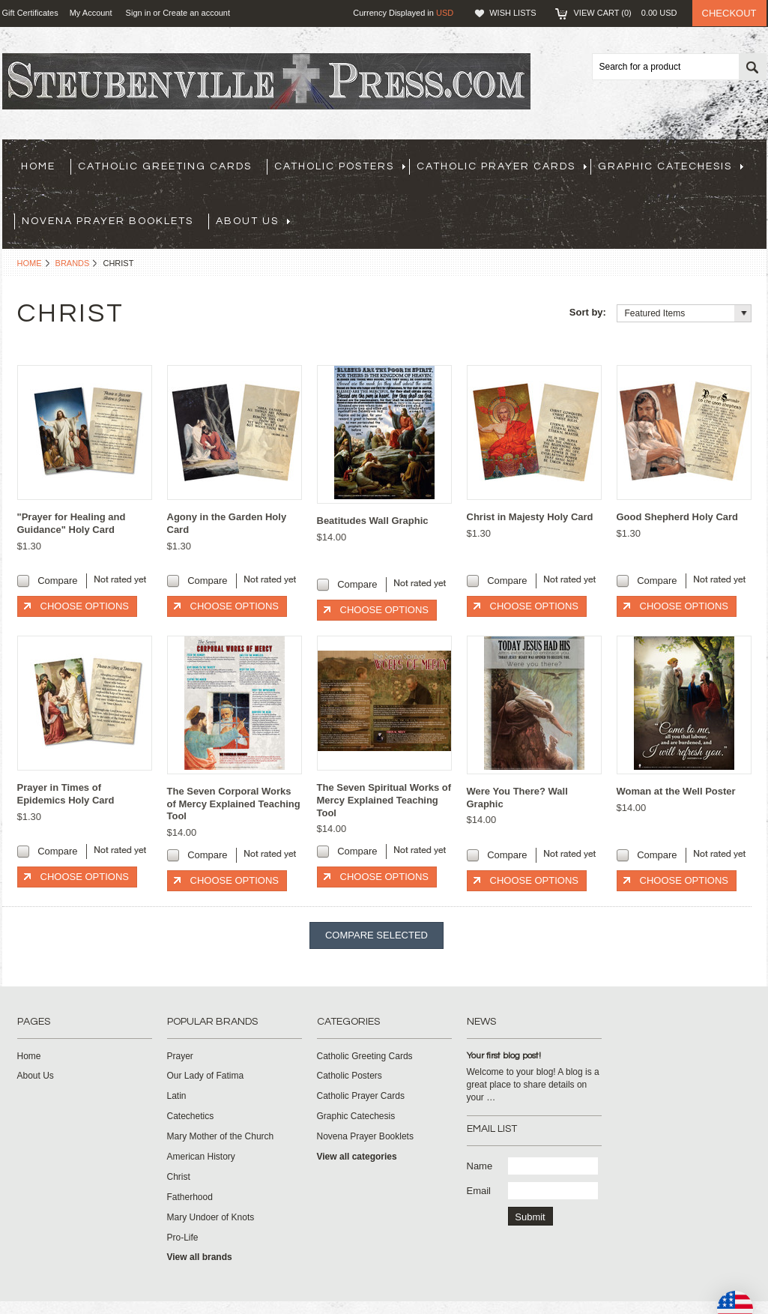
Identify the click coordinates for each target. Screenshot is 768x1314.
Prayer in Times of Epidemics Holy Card (66, 794)
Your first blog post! (504, 1056)
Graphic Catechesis (670, 166)
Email (479, 1190)
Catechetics (190, 1116)
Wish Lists (512, 12)
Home (29, 263)
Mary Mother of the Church (220, 1136)
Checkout (729, 13)
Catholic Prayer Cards (502, 166)
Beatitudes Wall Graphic (373, 520)
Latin (177, 1096)
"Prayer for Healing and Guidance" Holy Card (71, 523)
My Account (91, 12)
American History (201, 1156)
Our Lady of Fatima (205, 1075)
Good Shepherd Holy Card (678, 516)
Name (480, 1166)
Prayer (180, 1056)
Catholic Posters (339, 166)
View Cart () (625, 12)
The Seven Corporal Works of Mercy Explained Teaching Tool (233, 804)
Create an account (196, 12)
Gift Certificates (30, 12)
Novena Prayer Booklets (107, 221)
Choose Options (84, 606)
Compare (57, 580)
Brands (72, 263)
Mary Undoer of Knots (211, 1217)
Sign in (138, 12)
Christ (178, 1177)
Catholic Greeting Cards (165, 166)
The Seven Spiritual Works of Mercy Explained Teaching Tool (384, 800)
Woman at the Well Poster (676, 791)
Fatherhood (190, 1197)
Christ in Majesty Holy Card (530, 516)
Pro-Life (183, 1237)
